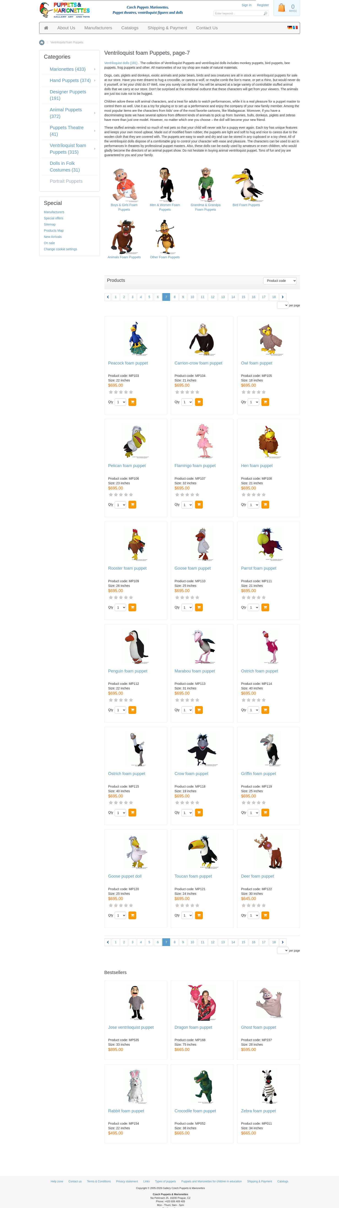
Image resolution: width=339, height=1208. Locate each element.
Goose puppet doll (125, 876)
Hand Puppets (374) (70, 80)
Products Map (54, 230)
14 (233, 297)
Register (263, 5)
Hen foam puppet (257, 466)
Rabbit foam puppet (126, 1111)
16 (253, 297)
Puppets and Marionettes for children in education (211, 1181)
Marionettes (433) (68, 69)
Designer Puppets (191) (68, 95)
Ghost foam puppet (258, 1027)
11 (202, 297)
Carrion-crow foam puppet (198, 363)
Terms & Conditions (99, 1181)
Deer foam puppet (257, 876)
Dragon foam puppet (193, 1027)
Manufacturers (98, 27)
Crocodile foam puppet (195, 1111)
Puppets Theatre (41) (67, 131)
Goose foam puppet (193, 568)
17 (264, 297)
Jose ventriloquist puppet (131, 1027)
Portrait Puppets (66, 181)
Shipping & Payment (167, 27)
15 (243, 297)
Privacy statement (127, 1181)
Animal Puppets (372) (66, 113)
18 (274, 297)
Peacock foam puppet (128, 363)
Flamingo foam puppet (195, 466)
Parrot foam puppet (258, 568)
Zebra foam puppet (258, 1111)
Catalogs (129, 27)
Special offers (53, 218)
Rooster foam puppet (127, 568)
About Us (66, 27)
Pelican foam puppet (127, 466)
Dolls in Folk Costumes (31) (65, 166)
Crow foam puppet (191, 774)
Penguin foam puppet (127, 671)
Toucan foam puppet (193, 876)
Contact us (74, 1181)
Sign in (247, 5)
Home (41, 42)
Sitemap (50, 224)
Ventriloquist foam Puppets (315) (68, 149)
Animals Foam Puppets (124, 257)
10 (192, 297)
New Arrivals (53, 237)
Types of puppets (165, 1181)
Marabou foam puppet (195, 671)
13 (223, 297)
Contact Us (207, 27)
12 (213, 297)
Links (146, 1181)
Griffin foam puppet (258, 774)
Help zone (57, 1181)
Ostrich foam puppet (259, 671)
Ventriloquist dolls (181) (121, 63)
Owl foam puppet (256, 363)
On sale (49, 243)
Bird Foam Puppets (246, 205)
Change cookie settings (60, 249)
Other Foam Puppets (165, 257)
